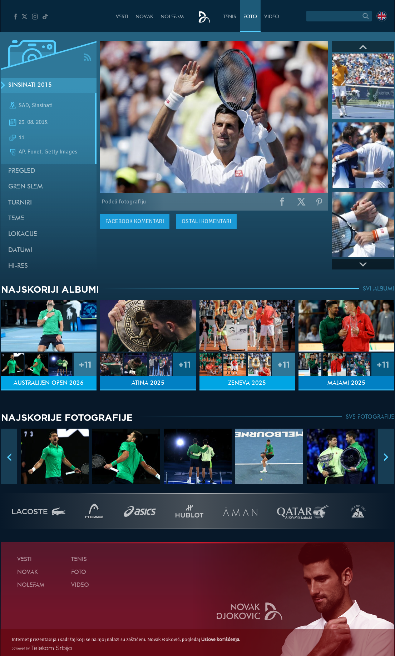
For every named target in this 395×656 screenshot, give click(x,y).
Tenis (229, 17)
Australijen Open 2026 (49, 383)
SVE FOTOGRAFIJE (370, 417)
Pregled (21, 171)
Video (271, 17)
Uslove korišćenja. (220, 639)
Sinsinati (42, 105)
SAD (24, 105)
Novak (144, 17)
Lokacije (22, 234)
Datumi (20, 250)
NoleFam (172, 17)
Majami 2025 (346, 383)
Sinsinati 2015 (30, 85)
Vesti (122, 17)
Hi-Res (18, 266)
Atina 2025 (148, 383)
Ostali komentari (206, 221)
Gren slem (25, 186)
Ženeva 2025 (247, 383)
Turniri (20, 203)
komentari (134, 221)
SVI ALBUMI (378, 289)
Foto (250, 17)
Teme (16, 218)
